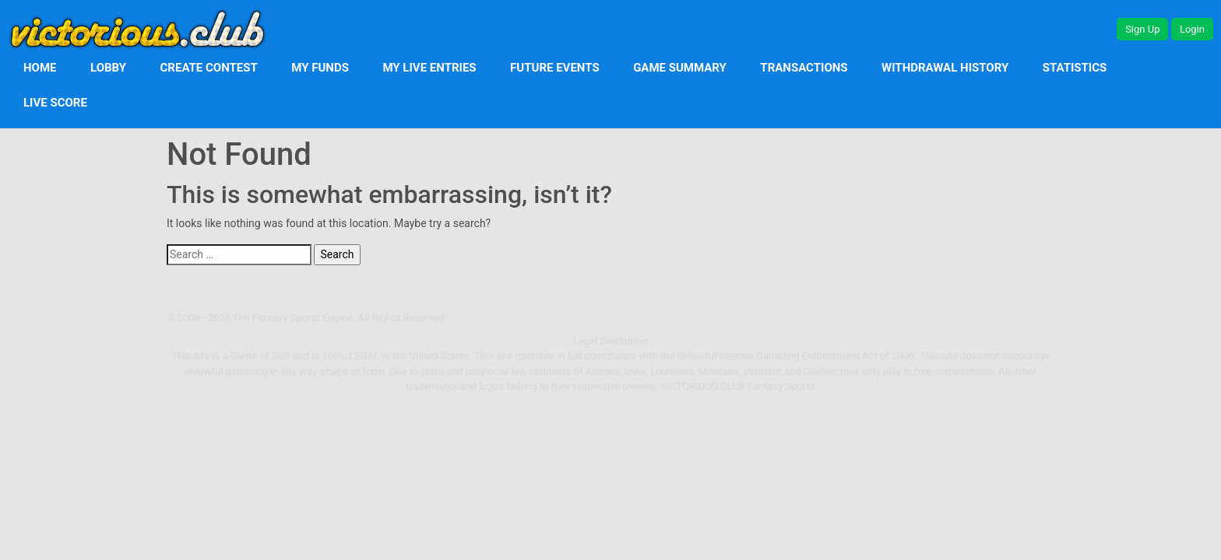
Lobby (108, 68)
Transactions (803, 68)
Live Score (55, 103)
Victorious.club (702, 386)
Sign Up (1142, 29)
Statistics (1075, 68)
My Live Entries (429, 68)
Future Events (555, 68)
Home (40, 68)
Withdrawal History (944, 68)
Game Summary (680, 68)
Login (1192, 29)
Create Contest (209, 68)
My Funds (320, 68)
